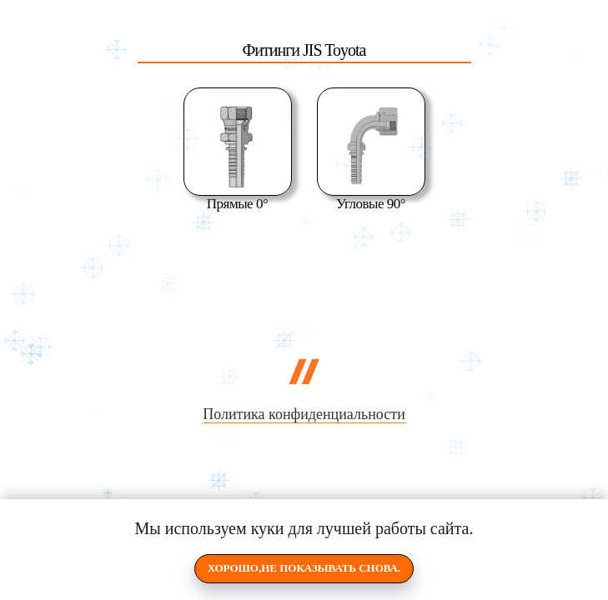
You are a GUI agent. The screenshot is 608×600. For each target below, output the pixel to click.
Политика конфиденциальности (304, 414)
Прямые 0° (237, 204)
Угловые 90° (370, 204)
